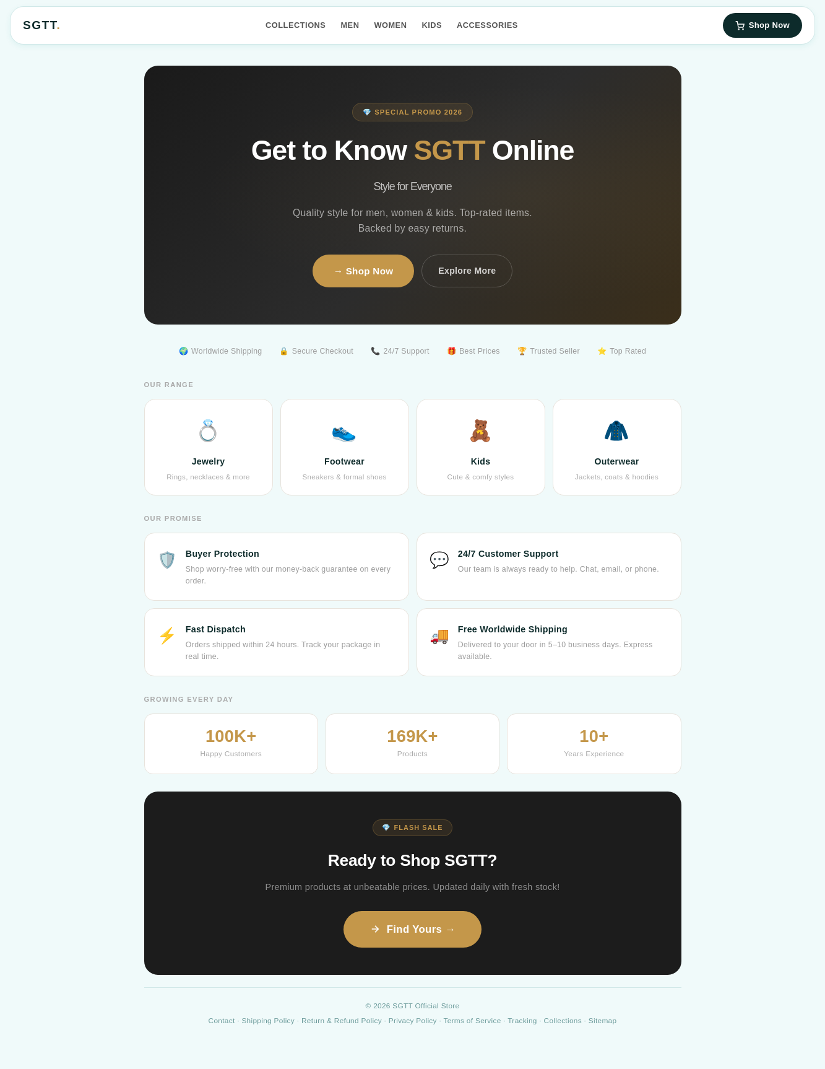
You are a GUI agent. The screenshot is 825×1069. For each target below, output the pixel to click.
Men (349, 25)
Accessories (487, 25)
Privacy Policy (413, 1020)
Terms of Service (472, 1020)
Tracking (522, 1020)
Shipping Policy (268, 1020)
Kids (431, 25)
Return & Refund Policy (341, 1020)
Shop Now (762, 25)
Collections (296, 25)
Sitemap (603, 1020)
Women (390, 25)
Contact (222, 1020)
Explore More (467, 271)
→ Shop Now (364, 271)
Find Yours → (412, 929)
